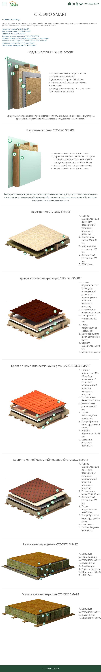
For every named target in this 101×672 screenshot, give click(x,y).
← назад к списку (10, 19)
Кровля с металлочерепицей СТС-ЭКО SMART (20, 36)
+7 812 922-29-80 (91, 3)
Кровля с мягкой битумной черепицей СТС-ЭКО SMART (24, 41)
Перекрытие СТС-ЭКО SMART (14, 34)
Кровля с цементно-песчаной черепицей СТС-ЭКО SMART (25, 38)
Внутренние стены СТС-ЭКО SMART (16, 31)
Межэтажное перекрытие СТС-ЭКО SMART (19, 45)
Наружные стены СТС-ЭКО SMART (15, 29)
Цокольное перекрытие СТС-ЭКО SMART (18, 43)
